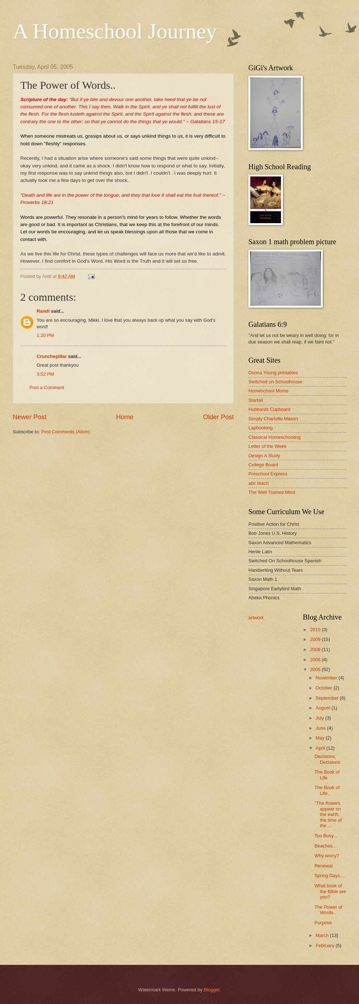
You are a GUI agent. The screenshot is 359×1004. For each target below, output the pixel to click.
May (320, 738)
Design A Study (264, 455)
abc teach (258, 483)
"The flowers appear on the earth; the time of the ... (328, 814)
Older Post (218, 417)
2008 (316, 649)
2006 (316, 659)
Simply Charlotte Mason (273, 418)
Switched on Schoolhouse (275, 381)
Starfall (255, 400)
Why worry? (326, 855)
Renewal (323, 865)
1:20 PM (45, 335)
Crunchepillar (52, 356)
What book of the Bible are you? (330, 891)
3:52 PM (45, 374)
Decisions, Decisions (327, 759)
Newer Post (29, 417)
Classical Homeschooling (274, 437)
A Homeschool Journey (115, 31)
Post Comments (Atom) (65, 431)
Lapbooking (260, 427)
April (320, 748)
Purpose (323, 922)
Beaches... (325, 846)
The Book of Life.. (326, 790)
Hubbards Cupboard (269, 409)
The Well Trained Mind (271, 492)
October (324, 688)
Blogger (212, 989)
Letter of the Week (267, 446)
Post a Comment (46, 387)
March (322, 935)
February (325, 945)
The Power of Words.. (328, 909)
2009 (316, 639)
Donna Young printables (273, 372)
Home (124, 417)
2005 (316, 669)
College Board (263, 464)
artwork (256, 617)
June (321, 728)
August (323, 708)
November (326, 677)
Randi (43, 311)
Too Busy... (325, 835)
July (320, 718)
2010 (316, 629)
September (327, 698)
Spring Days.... (329, 875)
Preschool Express (267, 473)
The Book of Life (326, 774)
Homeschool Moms (268, 390)
